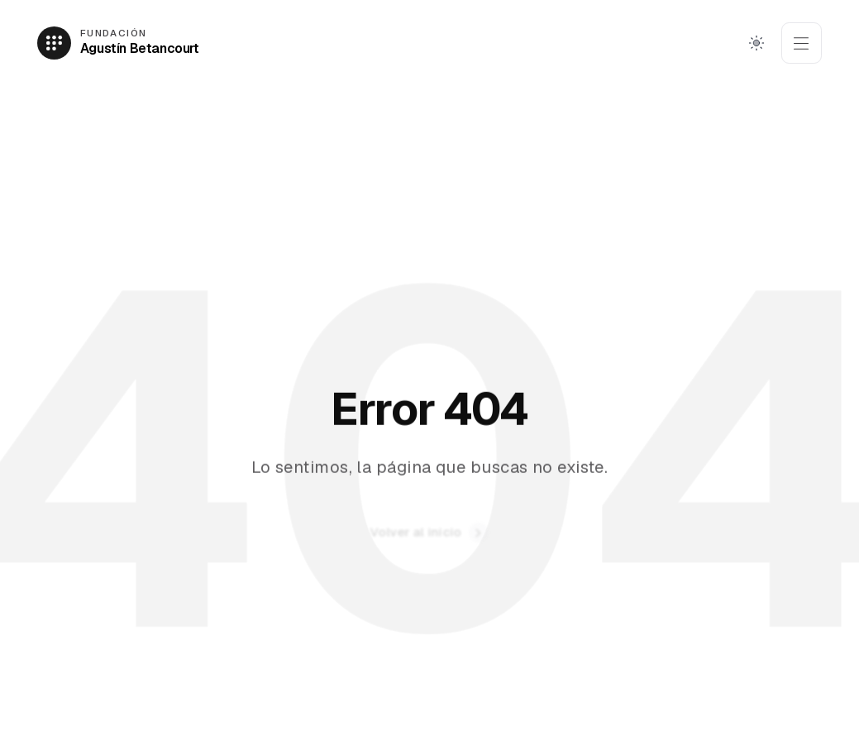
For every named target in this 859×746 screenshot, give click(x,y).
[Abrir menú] (802, 43)
